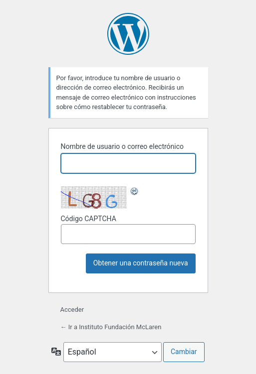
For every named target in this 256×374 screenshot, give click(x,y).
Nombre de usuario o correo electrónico (122, 146)
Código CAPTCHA (128, 229)
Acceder (72, 309)
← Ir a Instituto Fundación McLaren (111, 327)
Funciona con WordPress (128, 34)
